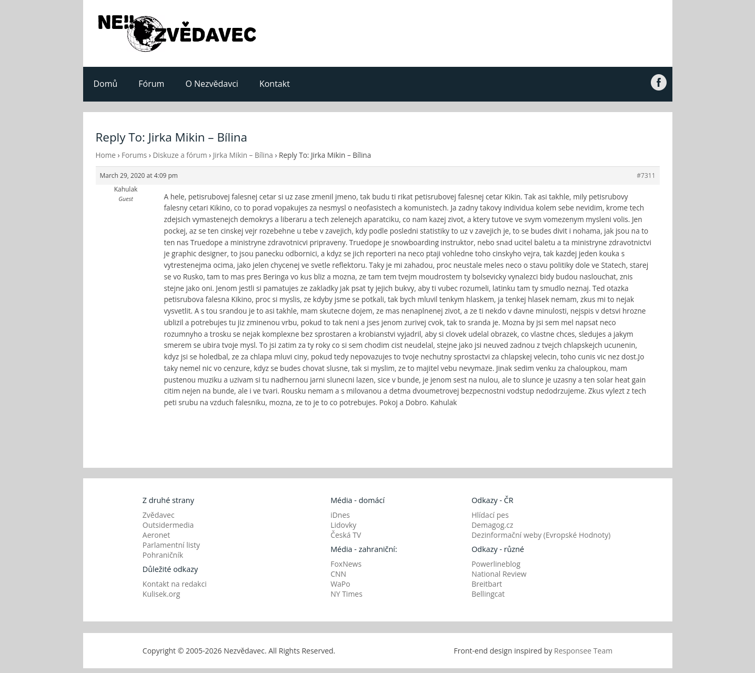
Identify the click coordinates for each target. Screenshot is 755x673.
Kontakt (274, 83)
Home (106, 155)
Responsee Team (583, 651)
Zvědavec (159, 515)
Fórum (151, 83)
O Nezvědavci (211, 83)
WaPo (340, 584)
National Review (499, 574)
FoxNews (345, 564)
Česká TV (345, 535)
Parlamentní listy (171, 545)
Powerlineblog (495, 564)
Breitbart (486, 584)
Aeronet (156, 535)
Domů (106, 83)
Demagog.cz (492, 525)
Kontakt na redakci (175, 584)
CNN (338, 574)
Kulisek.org (161, 594)
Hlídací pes (490, 515)
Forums (134, 155)
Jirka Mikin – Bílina (243, 155)
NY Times (346, 594)
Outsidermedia (168, 525)
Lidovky (343, 525)
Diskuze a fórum (180, 155)
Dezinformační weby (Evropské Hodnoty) (540, 535)
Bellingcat (488, 594)
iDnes (340, 515)
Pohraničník (163, 555)
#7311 (646, 175)
